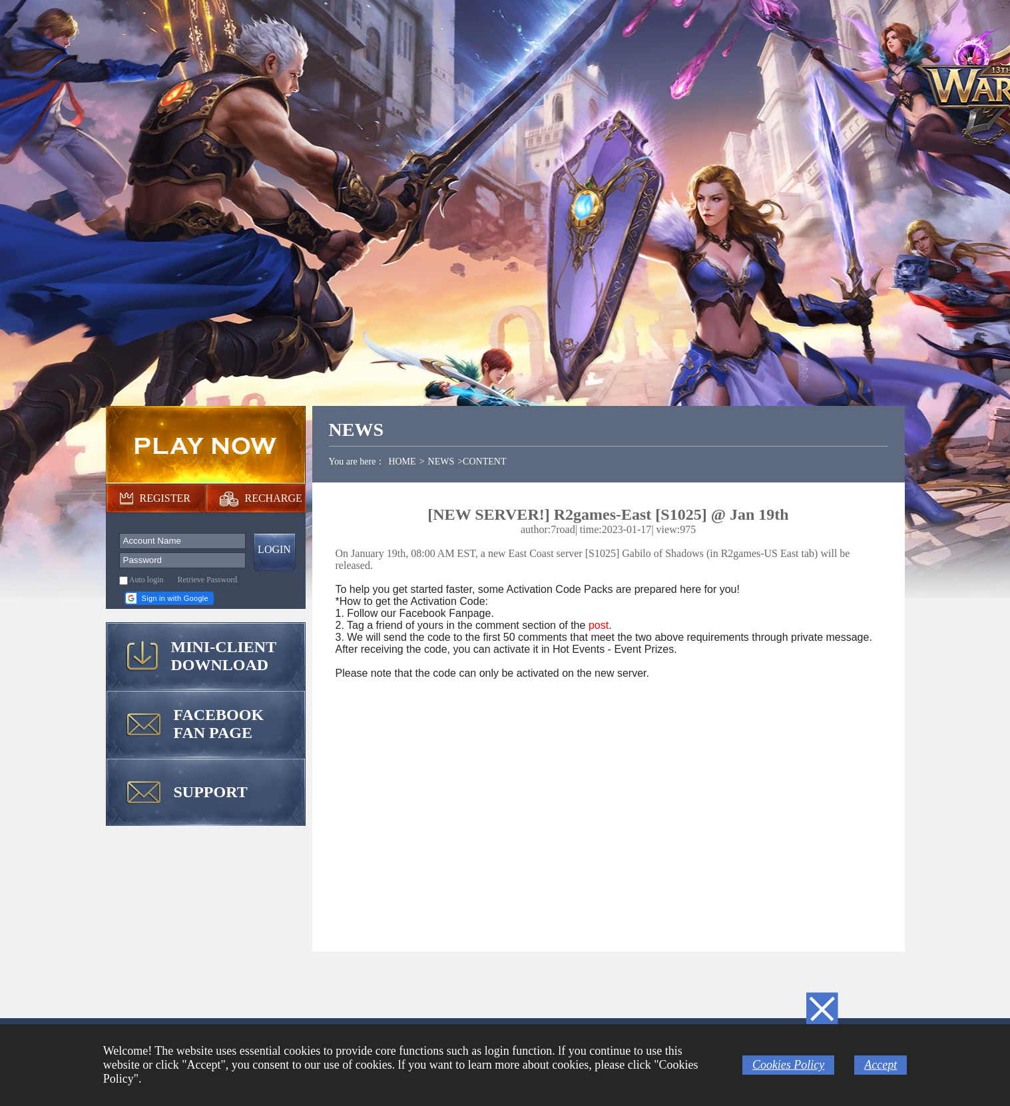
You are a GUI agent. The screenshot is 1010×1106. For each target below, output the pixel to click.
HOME (401, 461)
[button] (169, 598)
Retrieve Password (208, 579)
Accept (880, 1064)
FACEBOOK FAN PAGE (219, 723)
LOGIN (274, 549)
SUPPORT (211, 792)
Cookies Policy (788, 1064)
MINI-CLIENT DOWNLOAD (224, 655)
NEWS (441, 461)
